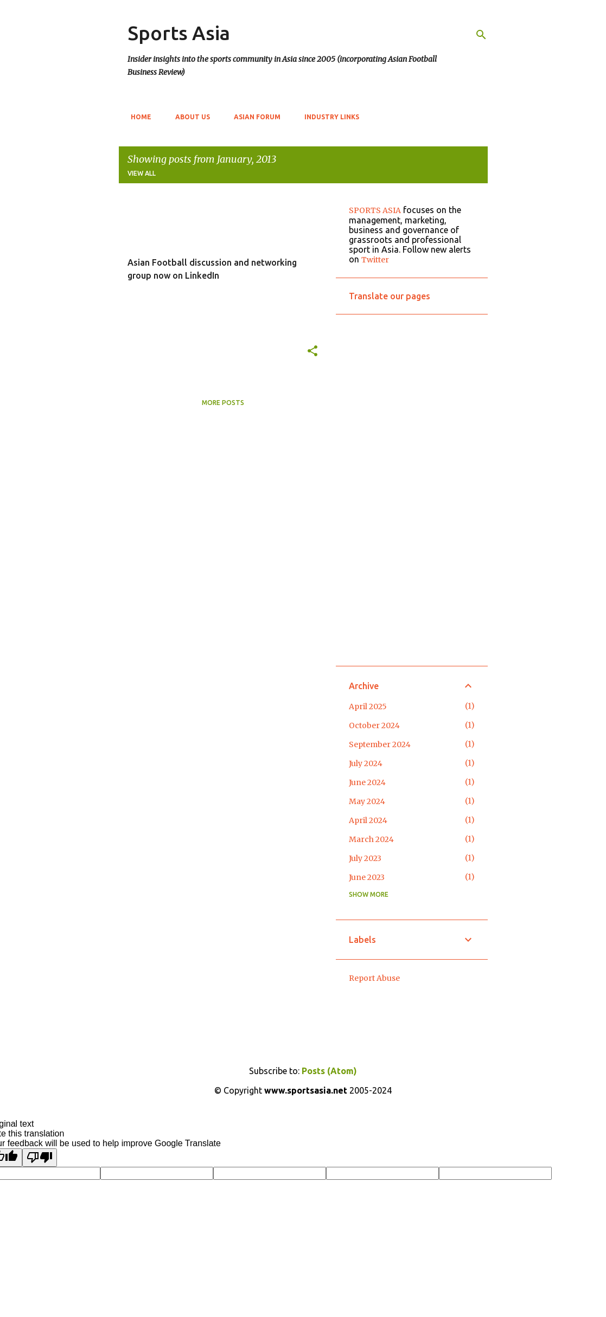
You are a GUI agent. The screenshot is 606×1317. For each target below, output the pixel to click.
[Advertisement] (412, 490)
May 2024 (367, 801)
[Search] (481, 35)
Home (137, 116)
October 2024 (374, 725)
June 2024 (367, 782)
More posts (223, 402)
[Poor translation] (39, 1157)
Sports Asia (178, 33)
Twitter (375, 260)
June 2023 (367, 877)
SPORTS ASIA (375, 210)
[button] (312, 351)
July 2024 (365, 763)
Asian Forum (254, 116)
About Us (189, 116)
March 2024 (371, 839)
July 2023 (365, 858)
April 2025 (368, 706)
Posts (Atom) (329, 1071)
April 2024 (368, 820)
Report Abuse (374, 978)
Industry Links (328, 116)
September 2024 (380, 744)
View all (141, 173)
